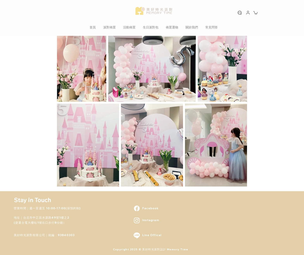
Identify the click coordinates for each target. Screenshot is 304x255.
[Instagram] (137, 220)
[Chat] (239, 12)
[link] (255, 12)
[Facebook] (137, 208)
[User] (248, 12)
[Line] (137, 235)
